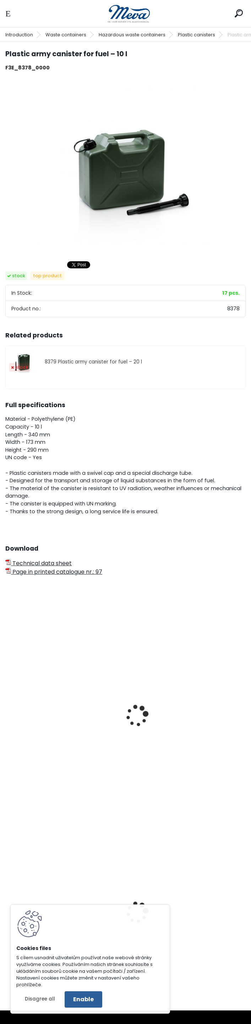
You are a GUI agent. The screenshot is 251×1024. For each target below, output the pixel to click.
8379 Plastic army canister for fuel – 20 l (93, 361)
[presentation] (8, 706)
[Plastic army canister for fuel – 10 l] (125, 166)
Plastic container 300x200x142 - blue (184, 940)
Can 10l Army (28, 735)
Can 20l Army (152, 735)
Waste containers (65, 34)
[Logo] (126, 14)
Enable (83, 999)
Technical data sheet (38, 563)
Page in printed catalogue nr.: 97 (53, 572)
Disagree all (40, 999)
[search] (239, 13)
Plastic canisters (196, 34)
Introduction (19, 34)
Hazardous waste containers (132, 34)
